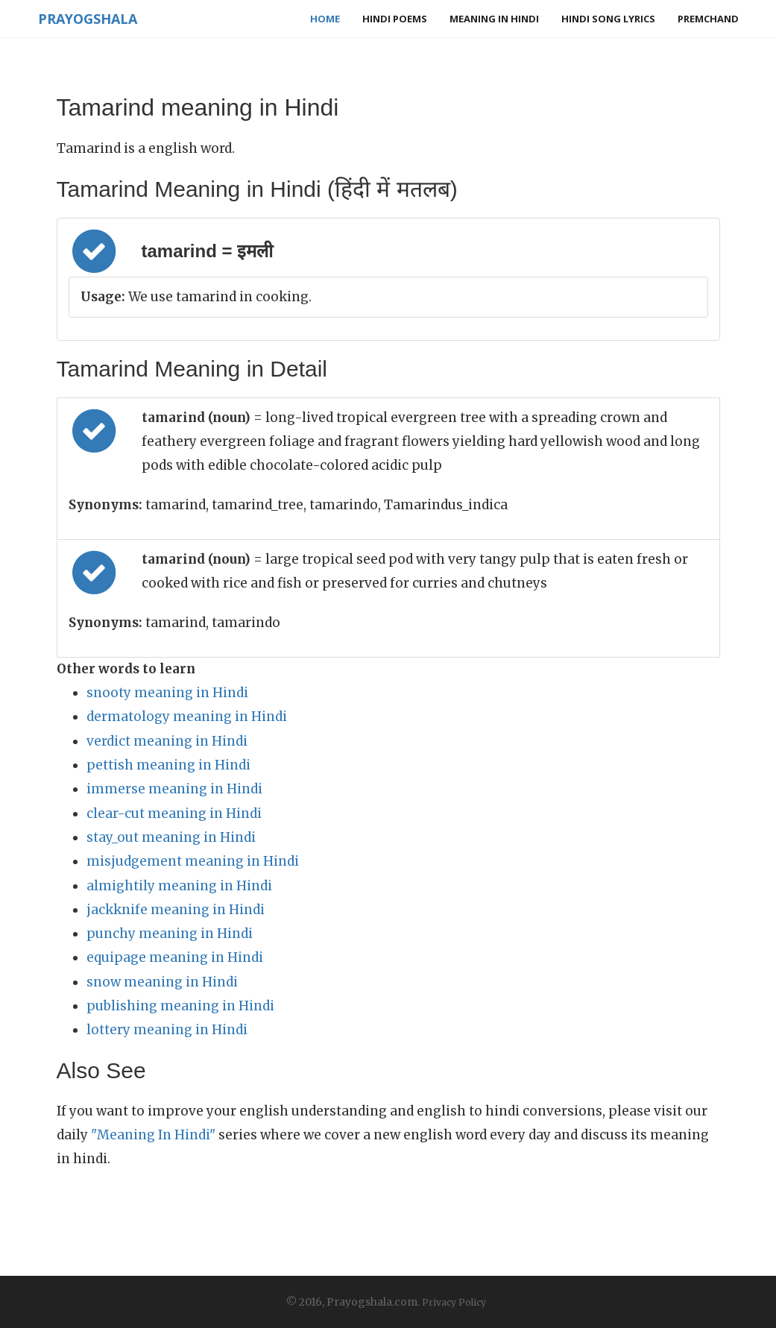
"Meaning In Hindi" (153, 1135)
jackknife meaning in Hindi (175, 909)
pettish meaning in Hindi (168, 765)
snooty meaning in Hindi (167, 693)
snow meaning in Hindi (162, 982)
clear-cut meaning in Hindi (174, 813)
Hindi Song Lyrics (608, 18)
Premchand (708, 18)
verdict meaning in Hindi (166, 741)
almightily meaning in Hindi (179, 886)
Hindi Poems (394, 18)
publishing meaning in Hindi (180, 1006)
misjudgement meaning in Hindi (192, 861)
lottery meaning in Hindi (166, 1030)
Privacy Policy (454, 1302)
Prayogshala (87, 19)
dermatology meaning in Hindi (186, 716)
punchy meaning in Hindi (169, 933)
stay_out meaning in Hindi (171, 837)
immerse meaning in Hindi (174, 789)
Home (325, 18)
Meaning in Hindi (494, 18)
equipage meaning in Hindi (174, 957)
